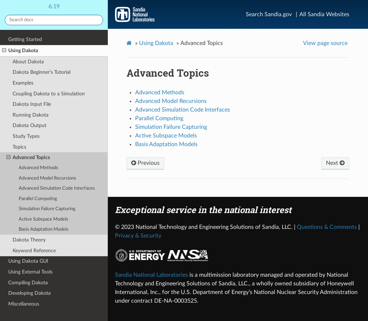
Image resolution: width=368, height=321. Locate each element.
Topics (19, 147)
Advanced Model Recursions (47, 178)
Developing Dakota (29, 293)
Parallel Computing (38, 198)
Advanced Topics (28, 157)
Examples (23, 83)
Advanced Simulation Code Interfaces (57, 188)
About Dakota (28, 61)
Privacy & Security (138, 236)
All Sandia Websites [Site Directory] (324, 14)
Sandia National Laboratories (151, 275)
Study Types (26, 136)
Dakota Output (29, 125)
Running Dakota (31, 115)
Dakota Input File (32, 104)
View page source (325, 43)
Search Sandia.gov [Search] (269, 14)
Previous (145, 163)
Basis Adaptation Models (44, 229)
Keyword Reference (34, 250)
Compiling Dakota (28, 282)
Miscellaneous (23, 304)
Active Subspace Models (43, 219)
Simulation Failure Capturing (47, 209)
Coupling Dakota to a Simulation (49, 93)
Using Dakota (20, 51)
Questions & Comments (327, 227)
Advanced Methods (38, 168)
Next (335, 163)
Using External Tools (30, 272)
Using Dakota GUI (28, 261)
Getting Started (25, 39)
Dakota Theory (29, 240)
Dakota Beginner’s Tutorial (41, 72)
